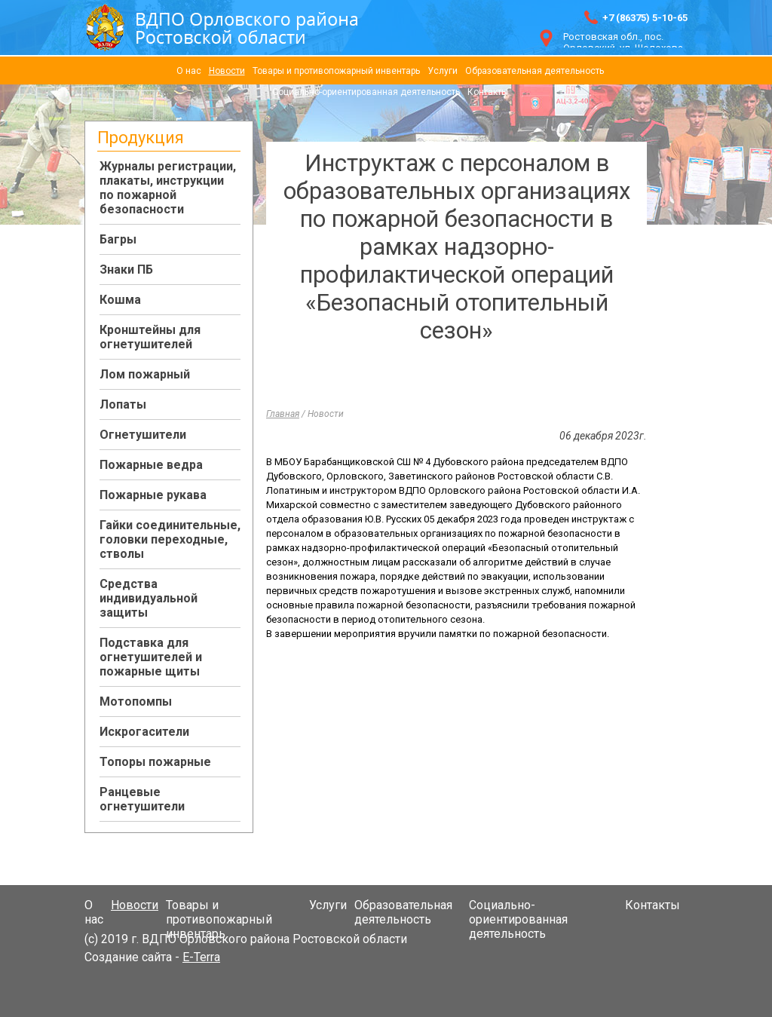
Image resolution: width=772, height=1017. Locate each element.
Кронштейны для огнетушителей (150, 337)
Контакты (487, 92)
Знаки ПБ (126, 269)
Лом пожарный (145, 374)
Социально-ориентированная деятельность (366, 92)
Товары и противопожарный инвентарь (336, 71)
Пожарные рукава (153, 495)
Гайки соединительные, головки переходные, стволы (170, 539)
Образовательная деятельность (534, 71)
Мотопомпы (136, 701)
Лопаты (123, 404)
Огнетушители (143, 434)
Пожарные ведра (151, 465)
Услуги (442, 71)
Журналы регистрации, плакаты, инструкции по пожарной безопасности (168, 187)
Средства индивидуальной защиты (149, 598)
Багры (118, 239)
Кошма (120, 300)
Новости (227, 71)
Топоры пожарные (155, 762)
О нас (188, 71)
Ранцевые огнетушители (142, 799)
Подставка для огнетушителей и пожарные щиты (151, 657)
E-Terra (201, 957)
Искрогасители (144, 731)
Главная (282, 414)
